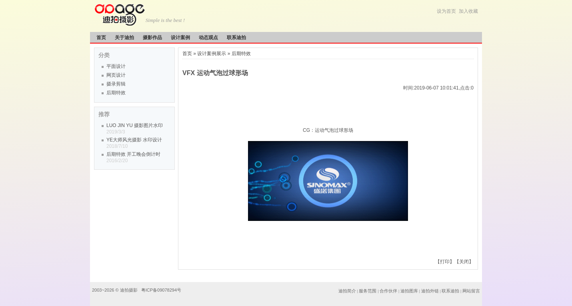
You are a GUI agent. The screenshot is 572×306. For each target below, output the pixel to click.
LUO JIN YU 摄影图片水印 (134, 125)
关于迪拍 (124, 37)
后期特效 (116, 92)
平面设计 (116, 66)
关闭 (464, 261)
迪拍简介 (347, 290)
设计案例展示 (211, 53)
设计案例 (180, 37)
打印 (445, 261)
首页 (101, 37)
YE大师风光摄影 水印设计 (134, 140)
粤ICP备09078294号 (161, 290)
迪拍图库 (409, 290)
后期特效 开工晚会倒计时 (133, 154)
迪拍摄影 (129, 290)
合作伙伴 (388, 290)
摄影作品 (152, 37)
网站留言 (471, 290)
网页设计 (116, 75)
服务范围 (368, 290)
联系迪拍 (236, 37)
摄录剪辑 (116, 84)
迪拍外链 (430, 290)
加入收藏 (468, 11)
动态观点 (208, 37)
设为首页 (446, 11)
